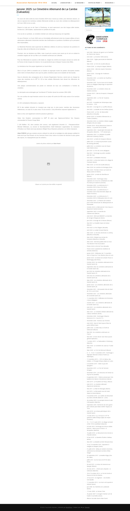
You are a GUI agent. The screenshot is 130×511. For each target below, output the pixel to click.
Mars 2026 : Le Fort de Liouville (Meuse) (98, 64)
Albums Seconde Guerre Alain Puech (97, 498)
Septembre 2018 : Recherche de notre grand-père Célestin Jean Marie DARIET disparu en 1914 (100, 406)
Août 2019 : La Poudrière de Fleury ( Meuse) (99, 381)
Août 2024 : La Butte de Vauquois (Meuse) (99, 139)
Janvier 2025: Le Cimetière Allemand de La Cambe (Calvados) (47, 10)
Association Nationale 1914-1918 (32, 3)
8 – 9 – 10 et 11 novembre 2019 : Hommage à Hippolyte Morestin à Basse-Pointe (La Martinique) (100, 354)
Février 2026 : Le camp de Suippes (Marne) (99, 66)
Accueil (54, 3)
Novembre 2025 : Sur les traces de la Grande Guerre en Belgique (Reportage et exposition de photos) (100, 84)
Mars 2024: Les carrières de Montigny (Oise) (99, 167)
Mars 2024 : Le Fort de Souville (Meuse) (98, 164)
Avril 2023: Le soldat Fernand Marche (97, 230)
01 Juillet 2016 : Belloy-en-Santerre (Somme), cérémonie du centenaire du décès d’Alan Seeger (100, 451)
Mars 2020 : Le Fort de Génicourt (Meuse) (99, 350)
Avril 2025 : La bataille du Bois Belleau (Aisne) (100, 109)
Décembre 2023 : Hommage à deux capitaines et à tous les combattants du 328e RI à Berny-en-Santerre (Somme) (100, 180)
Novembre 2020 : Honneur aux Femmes (98, 320)
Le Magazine (80, 3)
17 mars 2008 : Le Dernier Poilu (96, 491)
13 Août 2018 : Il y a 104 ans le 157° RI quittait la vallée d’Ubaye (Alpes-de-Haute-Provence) (99, 417)
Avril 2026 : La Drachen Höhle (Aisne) (97, 57)
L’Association (65, 3)
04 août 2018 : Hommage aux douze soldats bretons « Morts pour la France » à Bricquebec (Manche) (99, 428)
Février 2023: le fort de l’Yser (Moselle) (98, 246)
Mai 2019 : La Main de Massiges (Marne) (98, 389)
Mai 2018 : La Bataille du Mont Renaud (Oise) (100, 442)
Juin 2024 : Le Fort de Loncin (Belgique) (98, 150)
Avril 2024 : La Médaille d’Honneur (96, 157)
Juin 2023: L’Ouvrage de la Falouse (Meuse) (99, 220)
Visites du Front (95, 3)
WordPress (69, 507)
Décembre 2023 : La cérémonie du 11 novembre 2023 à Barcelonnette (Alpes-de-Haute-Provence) (99, 191)
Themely (87, 507)
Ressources (110, 3)
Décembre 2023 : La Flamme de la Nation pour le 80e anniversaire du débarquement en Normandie (100, 202)
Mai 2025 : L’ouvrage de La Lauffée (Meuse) (99, 107)
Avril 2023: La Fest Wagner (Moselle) (97, 227)
